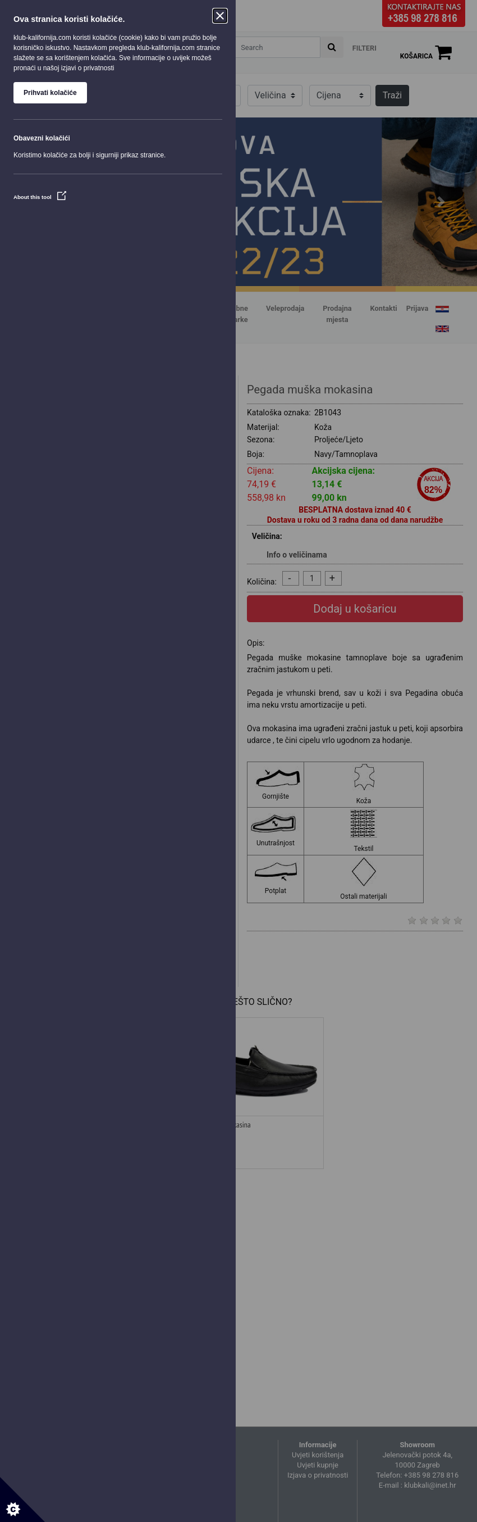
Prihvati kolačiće (50, 93)
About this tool (39, 197)
